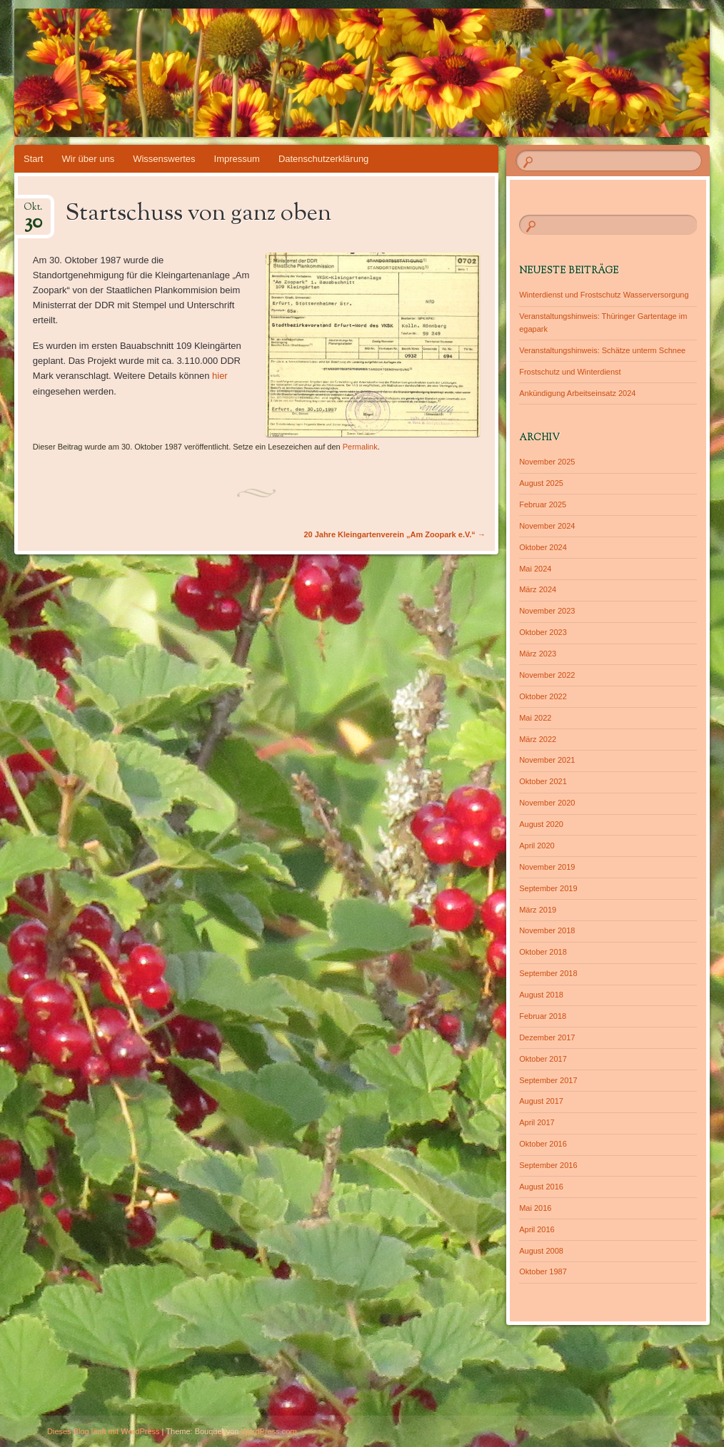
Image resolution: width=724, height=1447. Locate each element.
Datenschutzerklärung (323, 158)
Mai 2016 (535, 1208)
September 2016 (548, 1165)
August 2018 (541, 994)
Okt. (33, 211)
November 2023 (547, 610)
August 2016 (541, 1186)
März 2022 (537, 739)
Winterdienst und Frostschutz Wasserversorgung (603, 294)
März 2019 (537, 909)
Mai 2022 (535, 718)
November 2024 (547, 526)
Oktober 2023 (543, 632)
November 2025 (547, 461)
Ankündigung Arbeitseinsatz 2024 (577, 393)
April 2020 (537, 845)
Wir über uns (87, 158)
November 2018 (547, 930)
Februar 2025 (542, 504)
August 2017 (541, 1101)
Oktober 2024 (543, 547)
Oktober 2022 (543, 696)
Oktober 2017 (543, 1059)
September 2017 (548, 1080)
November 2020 (547, 802)
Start (33, 158)
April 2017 (537, 1122)
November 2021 (547, 760)
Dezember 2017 (547, 1037)
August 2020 (541, 824)
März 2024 (537, 589)
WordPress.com (269, 1431)
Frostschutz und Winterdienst (569, 371)
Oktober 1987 (543, 1271)
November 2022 (547, 675)
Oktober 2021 (543, 781)
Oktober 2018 (543, 952)
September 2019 (548, 888)
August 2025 (541, 483)
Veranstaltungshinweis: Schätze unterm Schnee (602, 350)
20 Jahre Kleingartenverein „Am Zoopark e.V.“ (394, 534)
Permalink (360, 446)
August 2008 (541, 1251)
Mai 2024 (535, 568)
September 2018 (548, 973)
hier (220, 375)
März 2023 (537, 653)
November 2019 (547, 867)
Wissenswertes (164, 158)
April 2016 (537, 1229)
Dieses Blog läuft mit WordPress (103, 1431)
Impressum (237, 158)
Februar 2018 (542, 1016)
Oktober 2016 (543, 1143)
